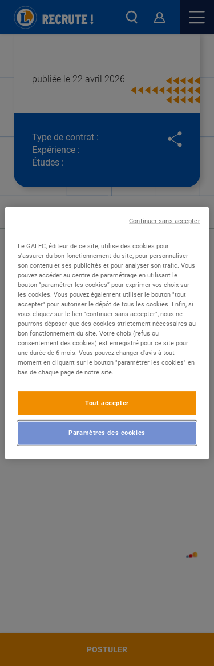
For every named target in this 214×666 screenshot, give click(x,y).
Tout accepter (106, 403)
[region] (106, 333)
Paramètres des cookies (107, 433)
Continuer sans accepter (164, 220)
